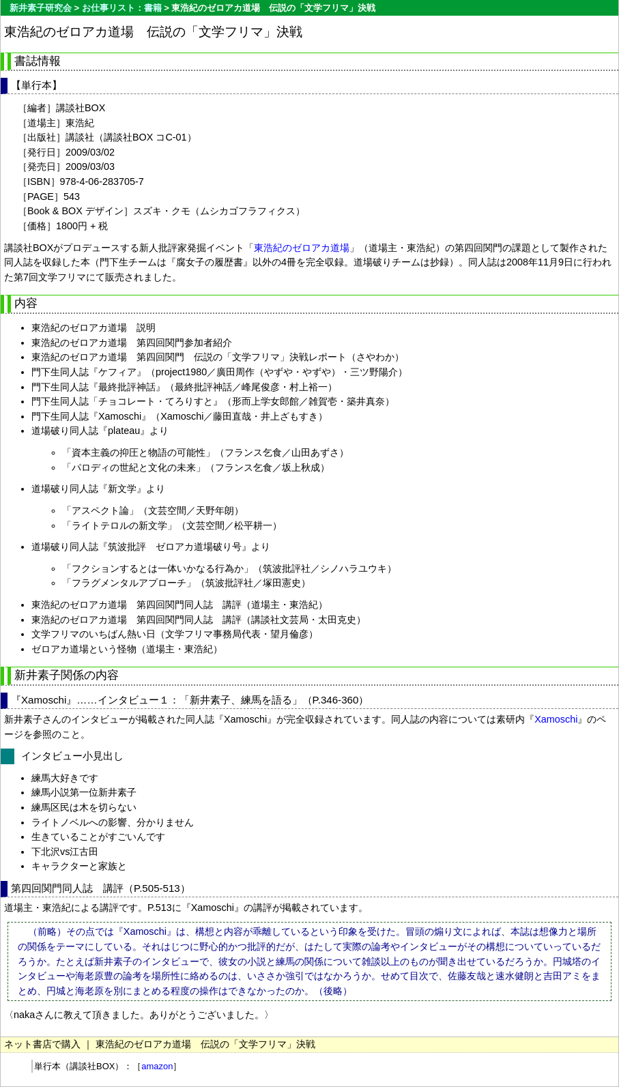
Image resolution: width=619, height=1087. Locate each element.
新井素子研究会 (41, 8)
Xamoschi (555, 719)
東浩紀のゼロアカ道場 (301, 247)
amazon (157, 1066)
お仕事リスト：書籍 (122, 8)
